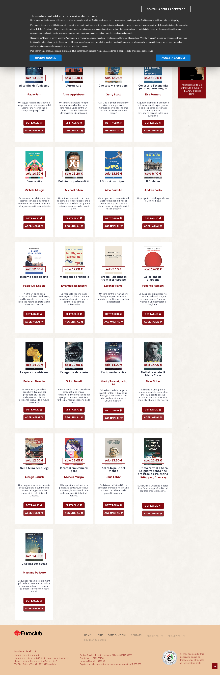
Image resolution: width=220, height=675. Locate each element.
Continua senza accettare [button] (166, 9)
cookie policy (173, 20)
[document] (110, 28)
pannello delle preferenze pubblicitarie (136, 51)
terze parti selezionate (75, 25)
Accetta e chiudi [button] (173, 57)
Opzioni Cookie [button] (45, 57)
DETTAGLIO (34, 122)
